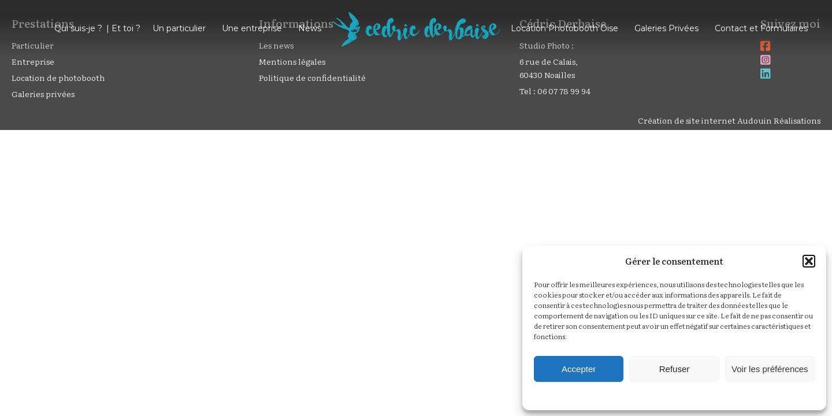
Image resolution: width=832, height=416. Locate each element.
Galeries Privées (666, 28)
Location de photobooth (58, 77)
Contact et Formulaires (761, 28)
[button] (809, 261)
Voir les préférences (769, 369)
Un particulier (179, 28)
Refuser (674, 369)
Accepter (579, 369)
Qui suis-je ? (78, 28)
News (309, 28)
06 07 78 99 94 (563, 90)
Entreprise (33, 61)
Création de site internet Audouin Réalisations (729, 120)
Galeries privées (43, 93)
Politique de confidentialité (312, 77)
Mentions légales (292, 61)
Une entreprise (252, 28)
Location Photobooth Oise (564, 28)
